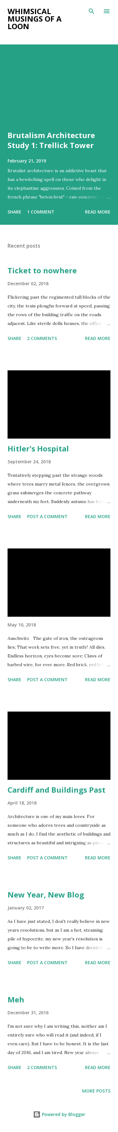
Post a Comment (47, 516)
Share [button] (14, 212)
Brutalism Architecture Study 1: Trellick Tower (51, 140)
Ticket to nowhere (42, 270)
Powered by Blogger (59, 1114)
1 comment (40, 212)
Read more (97, 212)
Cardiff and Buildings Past (56, 790)
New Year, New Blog (46, 894)
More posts (96, 1091)
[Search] (91, 11)
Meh (16, 999)
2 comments (42, 338)
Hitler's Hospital (38, 448)
